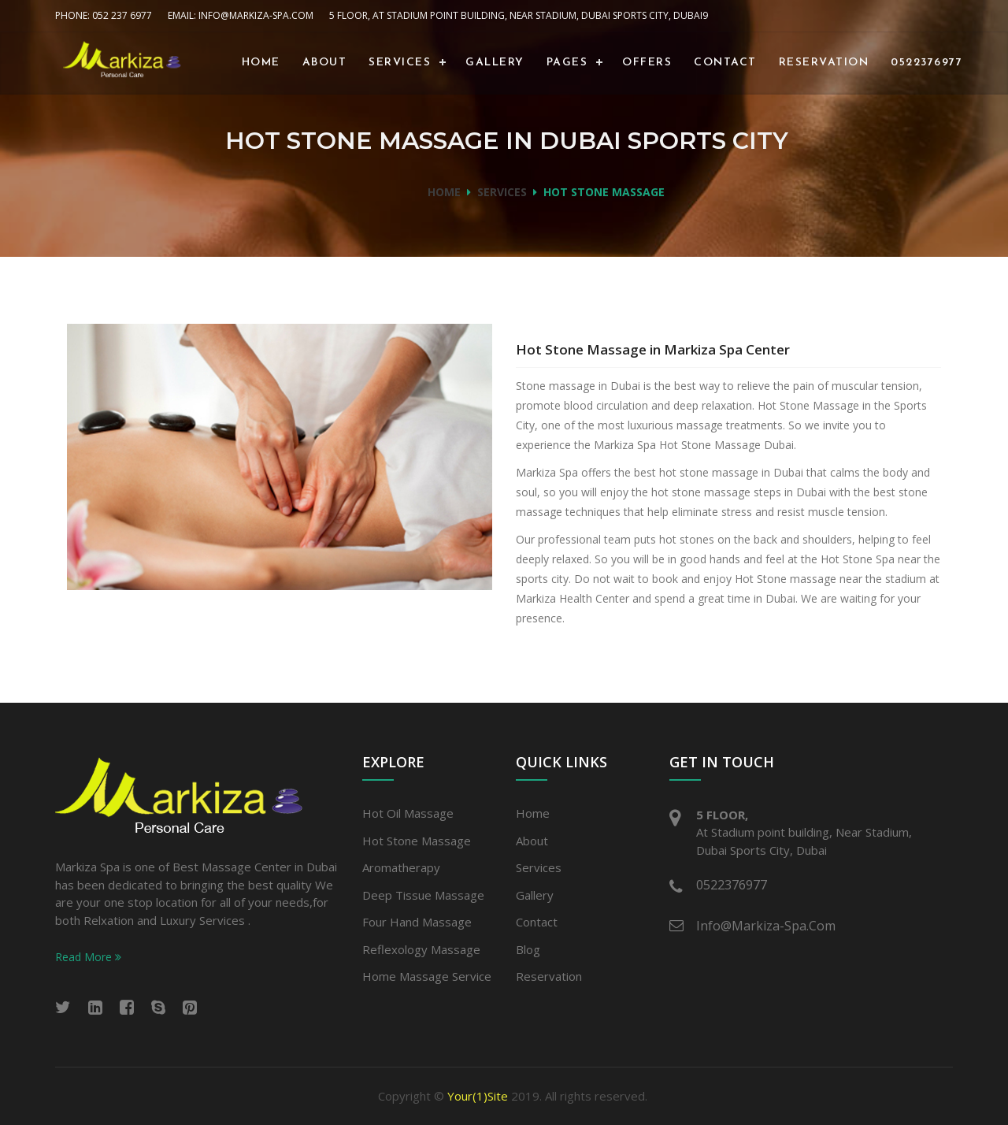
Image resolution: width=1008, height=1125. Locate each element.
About (324, 63)
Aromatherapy (401, 867)
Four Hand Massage (417, 922)
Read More (88, 956)
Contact (725, 63)
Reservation (824, 63)
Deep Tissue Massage (423, 895)
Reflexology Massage (421, 949)
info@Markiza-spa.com (766, 925)
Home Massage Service (426, 976)
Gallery (494, 63)
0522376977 (926, 63)
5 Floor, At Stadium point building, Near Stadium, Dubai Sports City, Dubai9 (518, 15)
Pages (567, 63)
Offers (647, 63)
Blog (528, 949)
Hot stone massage (416, 840)
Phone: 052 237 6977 (103, 15)
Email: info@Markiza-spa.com (240, 15)
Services (400, 63)
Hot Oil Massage (408, 813)
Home (261, 63)
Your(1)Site (477, 1096)
